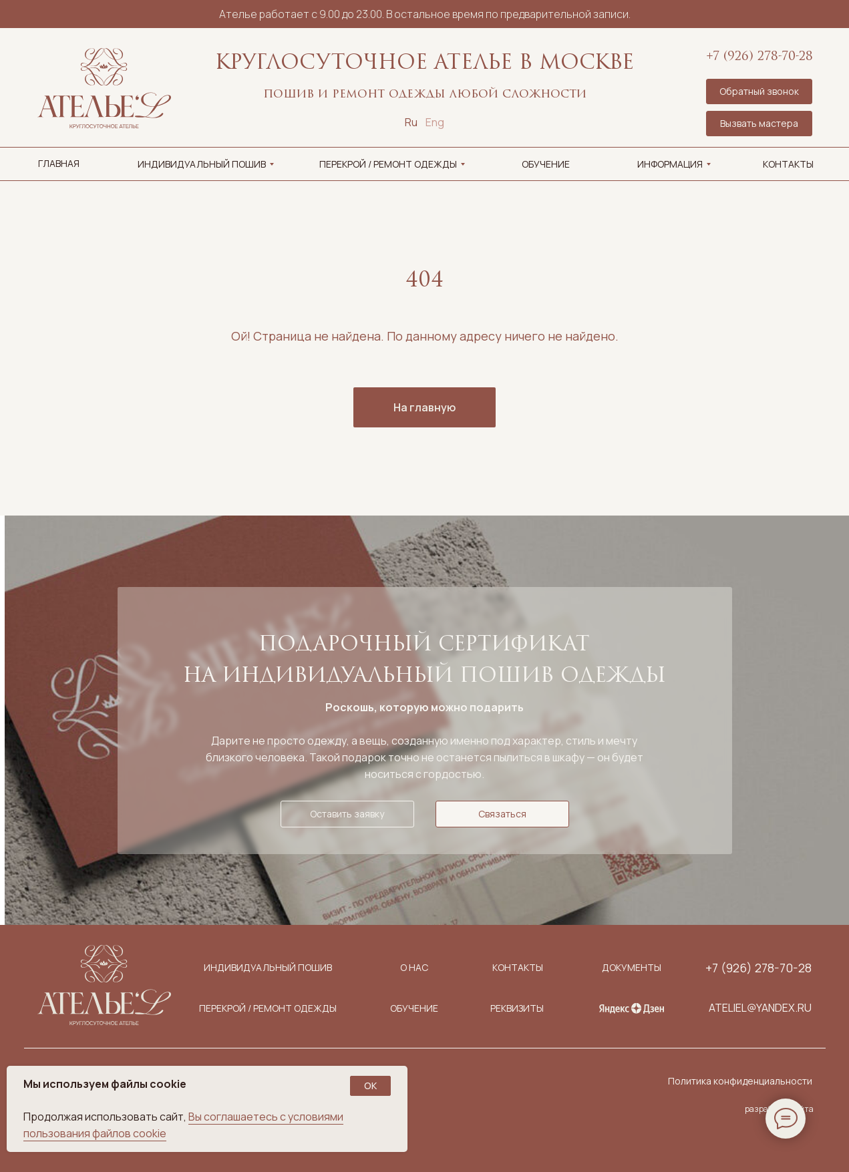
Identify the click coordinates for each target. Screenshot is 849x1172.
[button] (759, 123)
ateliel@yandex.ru (760, 1007)
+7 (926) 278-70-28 (759, 57)
